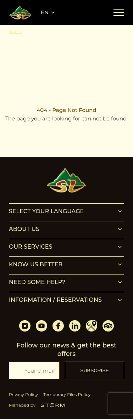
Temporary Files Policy (67, 394)
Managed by (37, 405)
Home (15, 31)
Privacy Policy (23, 394)
